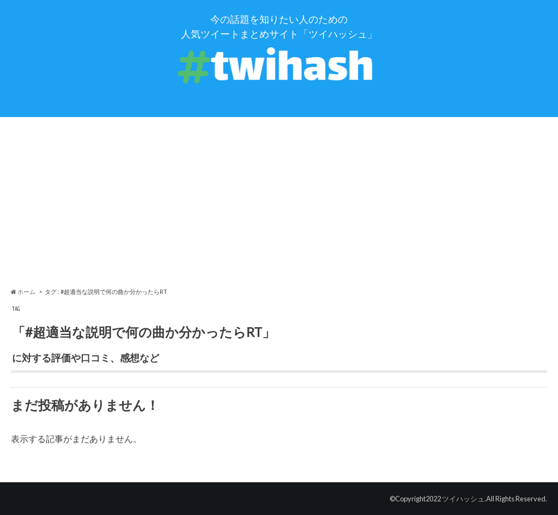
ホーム (23, 291)
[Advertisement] (279, 202)
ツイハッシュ (463, 498)
